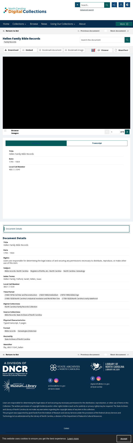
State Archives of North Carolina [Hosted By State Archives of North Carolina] (17, 339)
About (82, 23)
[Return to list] (20, 31)
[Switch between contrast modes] (127, 4)
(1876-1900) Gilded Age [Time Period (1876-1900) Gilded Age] (69, 295)
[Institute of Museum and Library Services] (19, 386)
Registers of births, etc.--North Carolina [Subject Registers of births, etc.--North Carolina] (46, 271)
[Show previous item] (107, 132)
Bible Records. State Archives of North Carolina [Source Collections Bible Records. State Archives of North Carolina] (23, 315)
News (44, 23)
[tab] (36, 143)
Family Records (10, 42)
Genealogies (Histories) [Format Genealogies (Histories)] (27, 331)
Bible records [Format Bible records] (10, 331)
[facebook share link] (50, 380)
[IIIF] (93, 50)
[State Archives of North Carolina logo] (65, 367)
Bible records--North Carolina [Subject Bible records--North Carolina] (16, 271)
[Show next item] (127, 132)
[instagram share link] (56, 380)
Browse (34, 23)
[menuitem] (66, 428)
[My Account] (120, 4)
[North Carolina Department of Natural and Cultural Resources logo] (15, 369)
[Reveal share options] (113, 4)
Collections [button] (20, 24)
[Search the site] (87, 4)
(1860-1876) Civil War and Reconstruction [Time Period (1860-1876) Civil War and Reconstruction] (21, 295)
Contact (66, 428)
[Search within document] (127, 40)
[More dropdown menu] (124, 24)
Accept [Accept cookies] (124, 439)
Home (6, 23)
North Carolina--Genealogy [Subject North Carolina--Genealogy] (74, 271)
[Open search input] (106, 4)
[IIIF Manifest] (121, 50)
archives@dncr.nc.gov (56, 386)
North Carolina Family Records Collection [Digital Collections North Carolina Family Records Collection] (21, 307)
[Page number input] (115, 132)
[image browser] (13, 132)
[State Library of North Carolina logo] (107, 366)
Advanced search (81, 10)
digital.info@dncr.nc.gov (99, 384)
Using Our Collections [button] (63, 24)
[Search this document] (102, 40)
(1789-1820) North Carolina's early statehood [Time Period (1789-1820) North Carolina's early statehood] (80, 298)
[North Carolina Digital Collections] (25, 10)
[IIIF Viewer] (104, 50)
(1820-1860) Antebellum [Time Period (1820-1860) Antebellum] (48, 295)
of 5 (122, 132)
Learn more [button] (73, 438)
